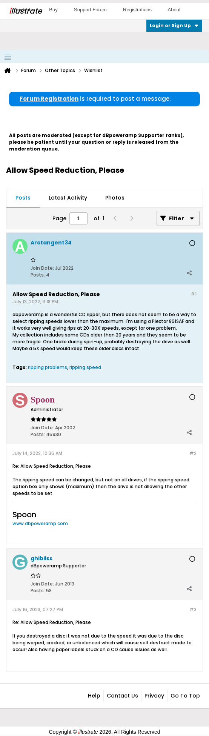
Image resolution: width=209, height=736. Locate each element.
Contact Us (122, 695)
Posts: (38, 275)
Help (94, 695)
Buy (53, 9)
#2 (193, 453)
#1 (194, 293)
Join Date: (42, 268)
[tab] (23, 198)
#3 (193, 609)
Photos (114, 197)
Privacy (154, 695)
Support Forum (90, 9)
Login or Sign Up (174, 25)
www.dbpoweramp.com (40, 523)
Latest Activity (68, 197)
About (174, 9)
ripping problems (47, 367)
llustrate (25, 11)
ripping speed (85, 367)
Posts (23, 197)
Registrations (137, 9)
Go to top (185, 695)
